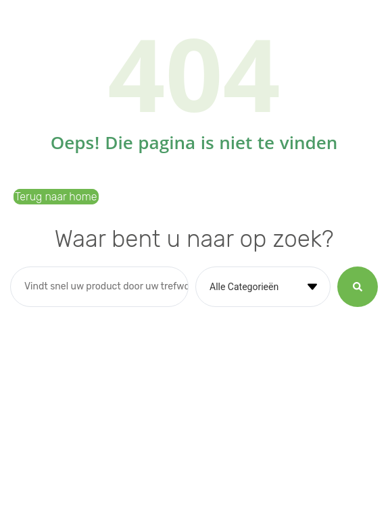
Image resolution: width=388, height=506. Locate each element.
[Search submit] (357, 286)
